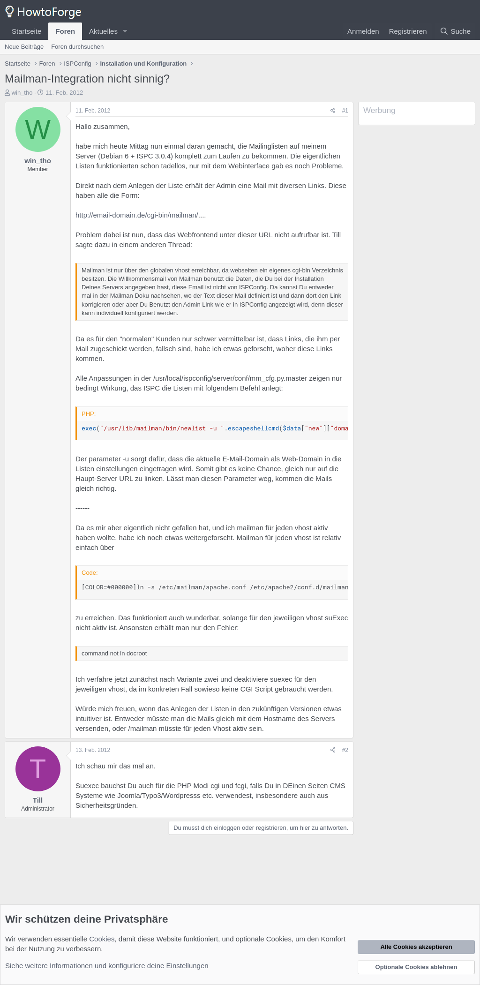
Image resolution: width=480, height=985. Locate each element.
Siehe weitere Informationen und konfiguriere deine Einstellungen (107, 966)
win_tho (22, 92)
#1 (345, 110)
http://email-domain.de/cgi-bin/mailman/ (136, 215)
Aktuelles (103, 31)
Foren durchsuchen (77, 46)
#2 (345, 750)
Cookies (101, 939)
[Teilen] (333, 110)
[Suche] (455, 31)
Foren (65, 31)
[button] (125, 31)
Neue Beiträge (24, 46)
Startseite (26, 31)
